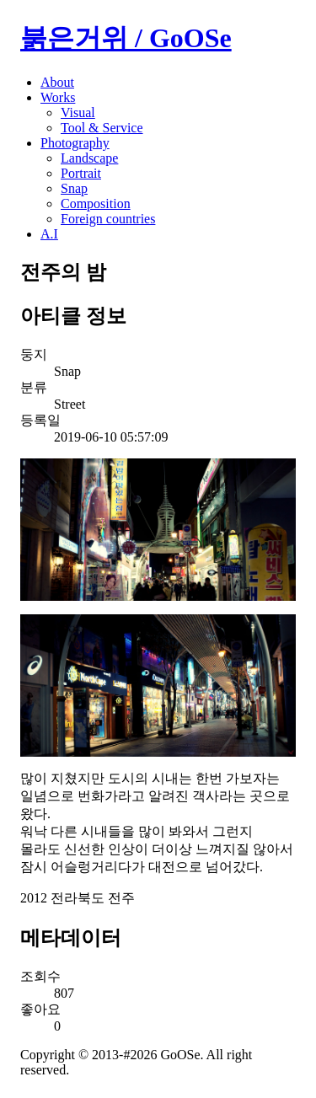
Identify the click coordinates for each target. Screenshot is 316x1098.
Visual (78, 112)
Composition (96, 203)
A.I (49, 234)
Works (57, 97)
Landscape (89, 158)
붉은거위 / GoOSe (126, 38)
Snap (74, 188)
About (57, 82)
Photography (75, 143)
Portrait (81, 173)
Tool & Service (102, 128)
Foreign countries (108, 219)
